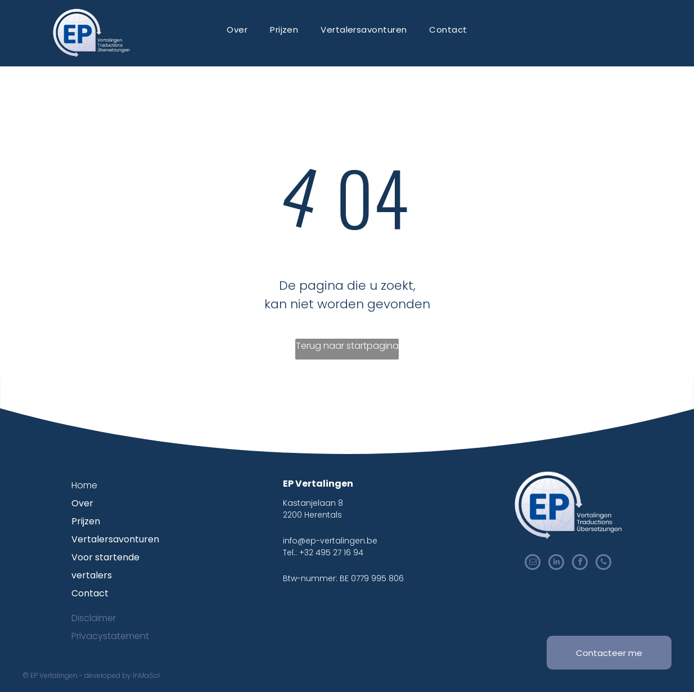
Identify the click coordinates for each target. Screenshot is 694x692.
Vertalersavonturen (115, 539)
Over (82, 503)
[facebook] (580, 563)
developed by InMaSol (122, 675)
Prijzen (85, 521)
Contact (90, 593)
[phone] (603, 563)
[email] (532, 563)
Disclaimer (93, 618)
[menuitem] (237, 29)
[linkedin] (556, 563)
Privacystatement (110, 636)
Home (84, 485)
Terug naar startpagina (347, 345)
